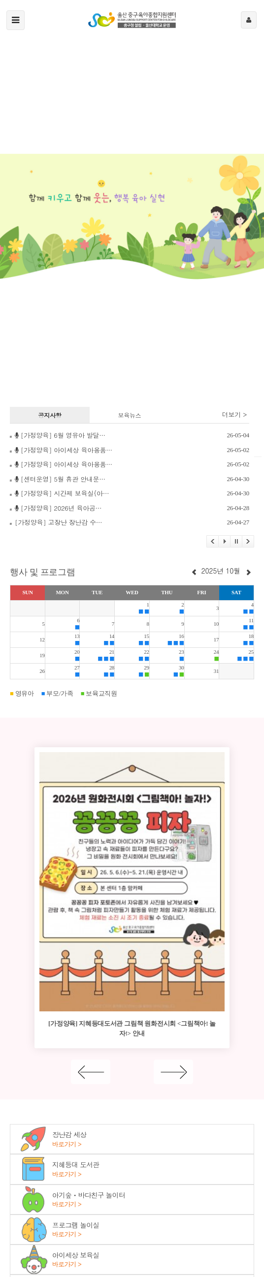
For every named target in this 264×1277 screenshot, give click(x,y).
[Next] (173, 1072)
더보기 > (234, 414)
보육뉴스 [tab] (129, 415)
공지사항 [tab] (50, 415)
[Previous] (90, 1072)
